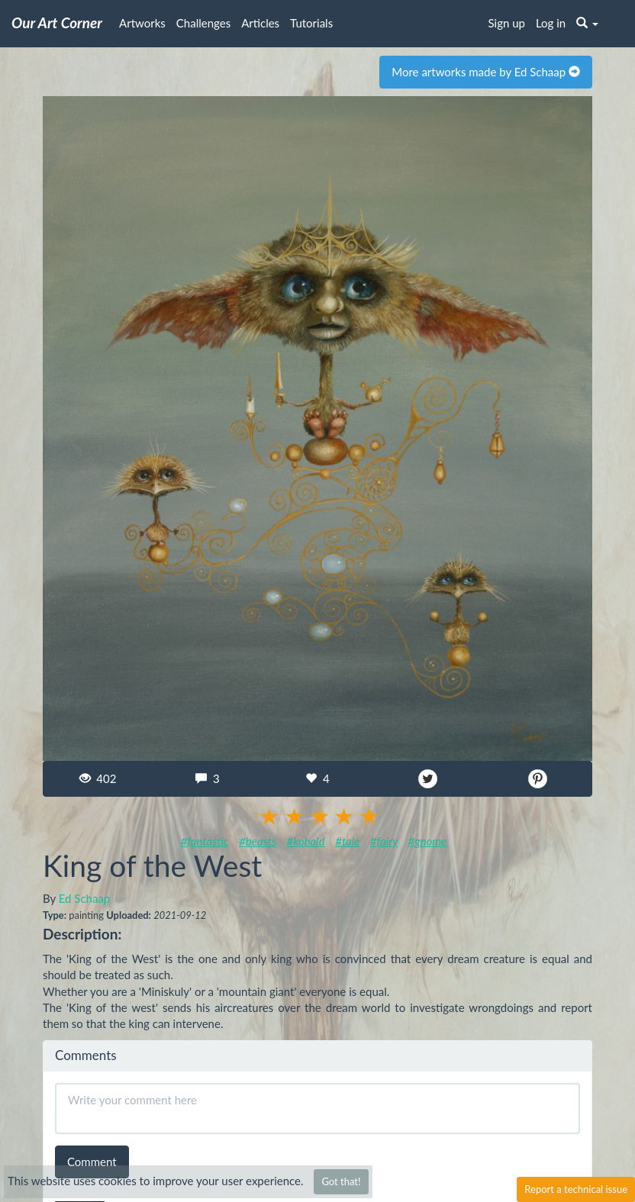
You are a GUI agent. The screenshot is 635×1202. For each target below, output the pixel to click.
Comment (92, 1161)
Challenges (203, 23)
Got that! (340, 1181)
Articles (260, 23)
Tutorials (311, 23)
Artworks (142, 23)
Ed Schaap (85, 898)
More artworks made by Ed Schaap (486, 72)
